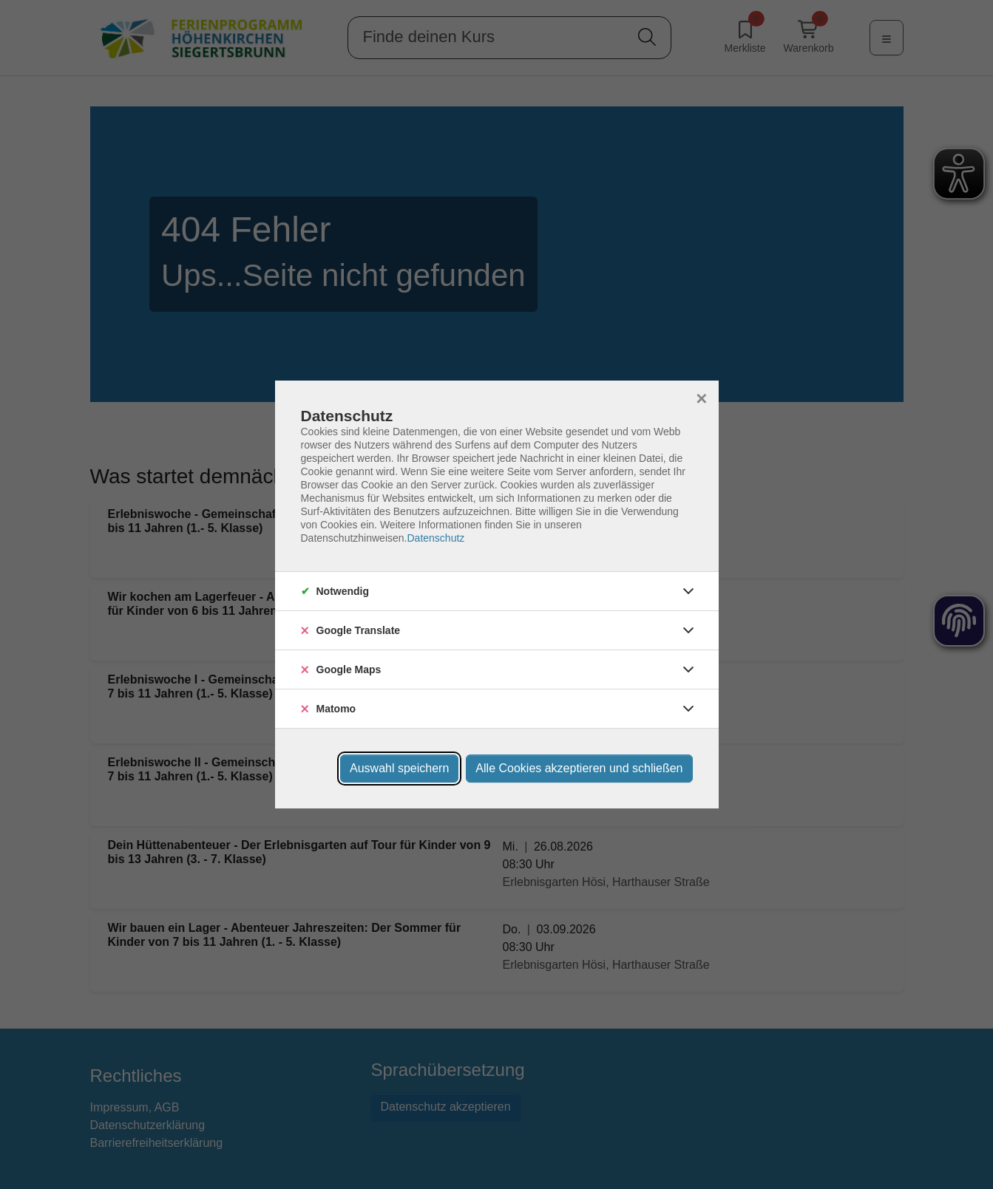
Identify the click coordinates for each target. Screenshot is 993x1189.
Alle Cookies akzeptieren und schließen (578, 768)
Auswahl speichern (399, 768)
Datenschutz (435, 538)
